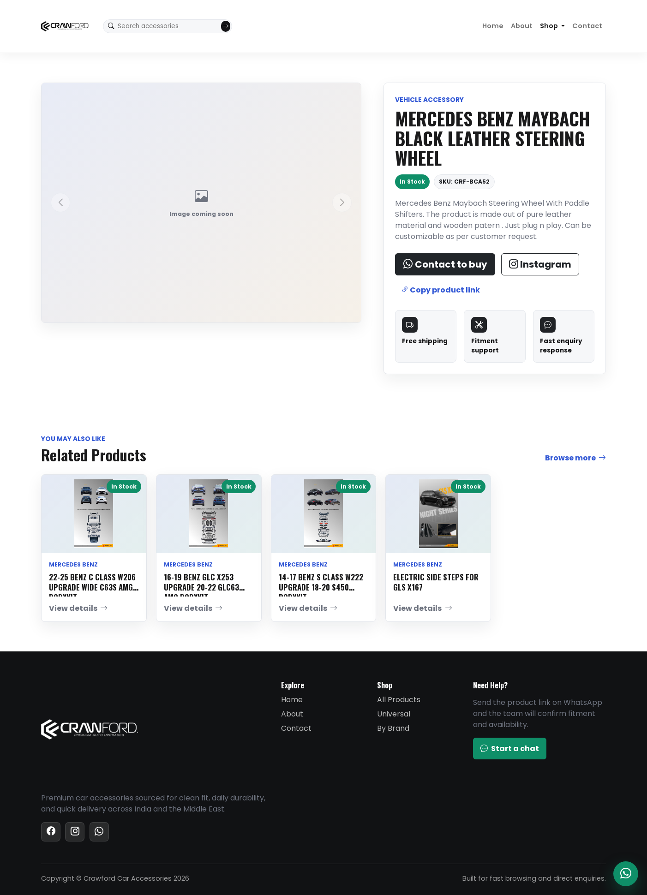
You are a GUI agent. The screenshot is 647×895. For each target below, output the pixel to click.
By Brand (393, 728)
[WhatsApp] (99, 831)
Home (492, 25)
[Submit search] (225, 26)
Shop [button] (549, 25)
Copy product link (440, 290)
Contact (587, 25)
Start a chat (509, 748)
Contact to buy (445, 264)
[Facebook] (50, 831)
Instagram (540, 264)
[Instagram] (74, 831)
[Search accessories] (168, 26)
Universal (393, 714)
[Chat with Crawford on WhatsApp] (625, 873)
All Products (398, 699)
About (522, 25)
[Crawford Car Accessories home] (65, 26)
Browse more (575, 458)
